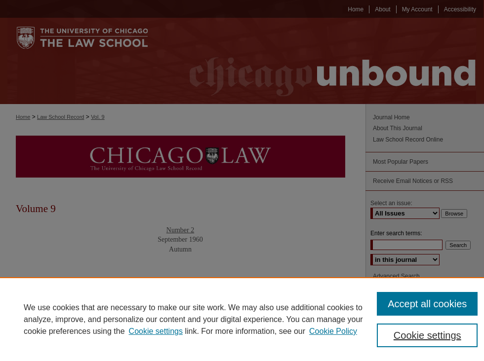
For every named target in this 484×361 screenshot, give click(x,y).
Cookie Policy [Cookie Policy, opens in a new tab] (333, 331)
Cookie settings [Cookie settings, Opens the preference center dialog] (427, 335)
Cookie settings (156, 331)
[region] (242, 319)
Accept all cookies (427, 303)
